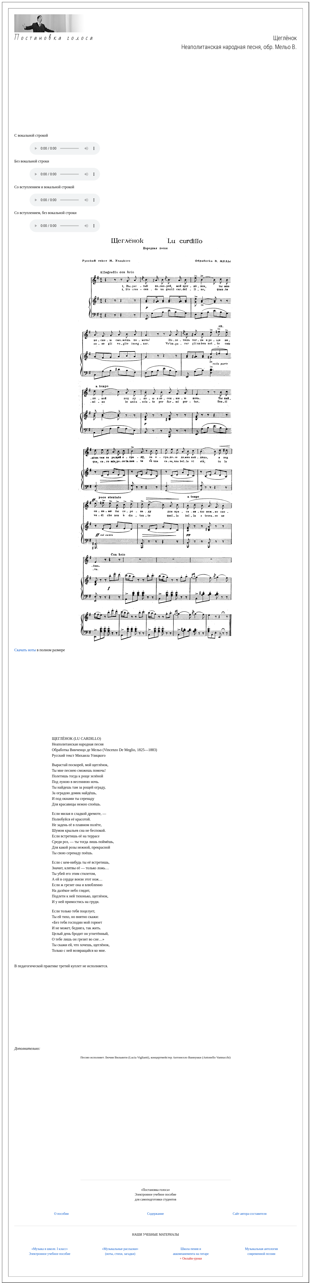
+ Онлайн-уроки (191, 1258)
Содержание (155, 1213)
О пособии (61, 1213)
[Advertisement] (155, 92)
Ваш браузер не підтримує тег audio (65, 148)
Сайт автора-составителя (250, 1213)
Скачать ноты (25, 650)
